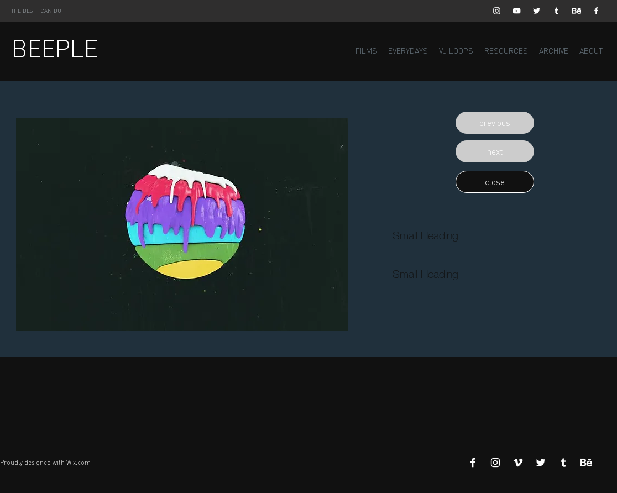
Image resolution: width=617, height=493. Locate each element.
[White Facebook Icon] (596, 10)
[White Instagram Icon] (496, 10)
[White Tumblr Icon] (556, 10)
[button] (495, 123)
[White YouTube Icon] (516, 10)
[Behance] (576, 10)
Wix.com (78, 462)
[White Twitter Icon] (536, 10)
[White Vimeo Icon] (518, 463)
